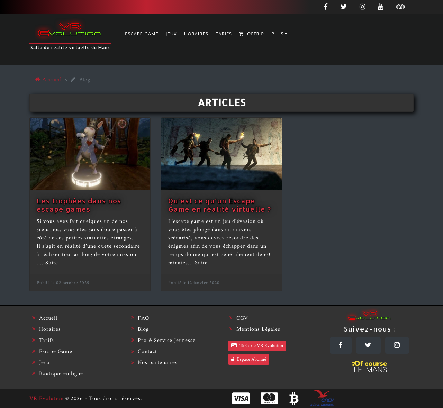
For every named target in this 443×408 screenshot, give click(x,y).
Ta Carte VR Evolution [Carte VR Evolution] (257, 346)
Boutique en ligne (57, 373)
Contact (144, 351)
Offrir (251, 33)
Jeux (171, 33)
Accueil (44, 318)
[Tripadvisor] (402, 6)
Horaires (196, 33)
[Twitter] (344, 6)
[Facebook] (326, 6)
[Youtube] (380, 6)
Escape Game (142, 33)
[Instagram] (362, 6)
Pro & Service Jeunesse (163, 340)
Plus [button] (277, 33)
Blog (140, 329)
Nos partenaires (154, 362)
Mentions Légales (254, 329)
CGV (238, 318)
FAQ (140, 318)
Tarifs (224, 33)
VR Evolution (46, 398)
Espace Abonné (248, 359)
